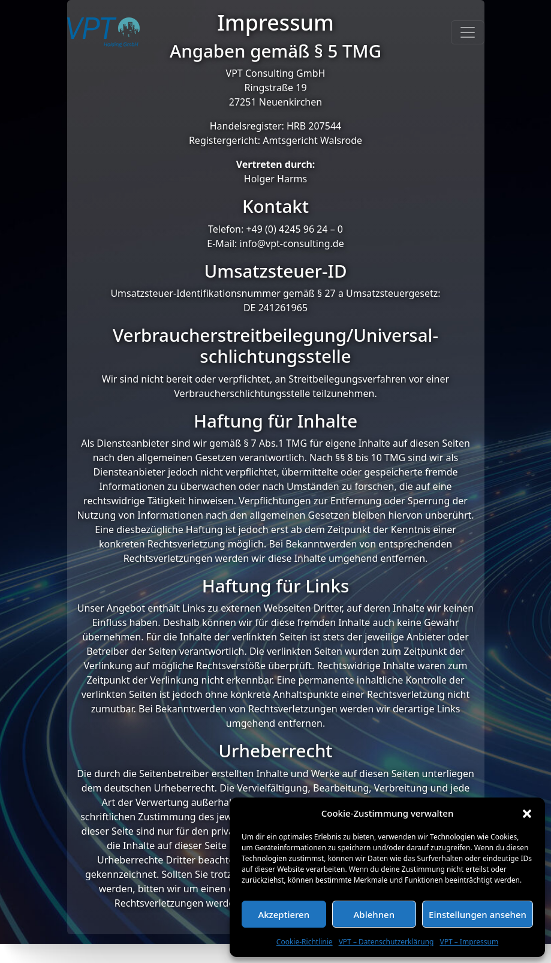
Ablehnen (374, 914)
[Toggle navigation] (467, 34)
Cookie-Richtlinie (304, 942)
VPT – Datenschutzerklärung (386, 942)
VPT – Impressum (468, 942)
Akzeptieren (283, 914)
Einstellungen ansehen (477, 914)
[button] (527, 813)
